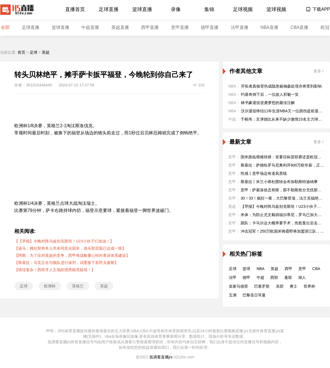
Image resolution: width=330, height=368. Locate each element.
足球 (33, 52)
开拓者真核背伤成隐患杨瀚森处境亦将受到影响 (281, 86)
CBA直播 (299, 27)
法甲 (233, 277)
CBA (316, 268)
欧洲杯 (50, 286)
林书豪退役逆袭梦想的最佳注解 (268, 102)
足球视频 (243, 9)
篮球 (246, 268)
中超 (260, 277)
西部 (274, 277)
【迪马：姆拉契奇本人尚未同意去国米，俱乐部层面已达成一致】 (70, 248)
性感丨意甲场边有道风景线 (264, 173)
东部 (280, 286)
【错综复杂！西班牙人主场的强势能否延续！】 (54, 270)
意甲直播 (180, 27)
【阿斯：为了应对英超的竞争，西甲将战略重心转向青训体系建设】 (72, 255)
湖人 (302, 277)
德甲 (246, 277)
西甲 (288, 268)
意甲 (302, 268)
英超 (46, 52)
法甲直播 (239, 27)
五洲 (233, 295)
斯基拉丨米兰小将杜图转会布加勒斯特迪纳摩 (279, 181)
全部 (5, 27)
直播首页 (75, 9)
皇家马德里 (238, 286)
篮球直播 (142, 9)
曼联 (288, 277)
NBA (261, 268)
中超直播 (90, 27)
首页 (21, 52)
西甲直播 (150, 27)
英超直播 (120, 27)
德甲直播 (209, 27)
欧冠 (325, 27)
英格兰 (78, 286)
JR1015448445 (39, 85)
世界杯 (309, 286)
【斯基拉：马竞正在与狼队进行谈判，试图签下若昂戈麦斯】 (66, 262)
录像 (176, 9)
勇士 (293, 286)
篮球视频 (276, 9)
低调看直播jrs (161, 357)
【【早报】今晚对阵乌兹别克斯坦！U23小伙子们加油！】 (64, 241)
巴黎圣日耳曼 (254, 295)
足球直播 (109, 9)
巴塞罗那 (262, 286)
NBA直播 (269, 27)
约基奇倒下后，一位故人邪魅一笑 (270, 94)
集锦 (209, 9)
